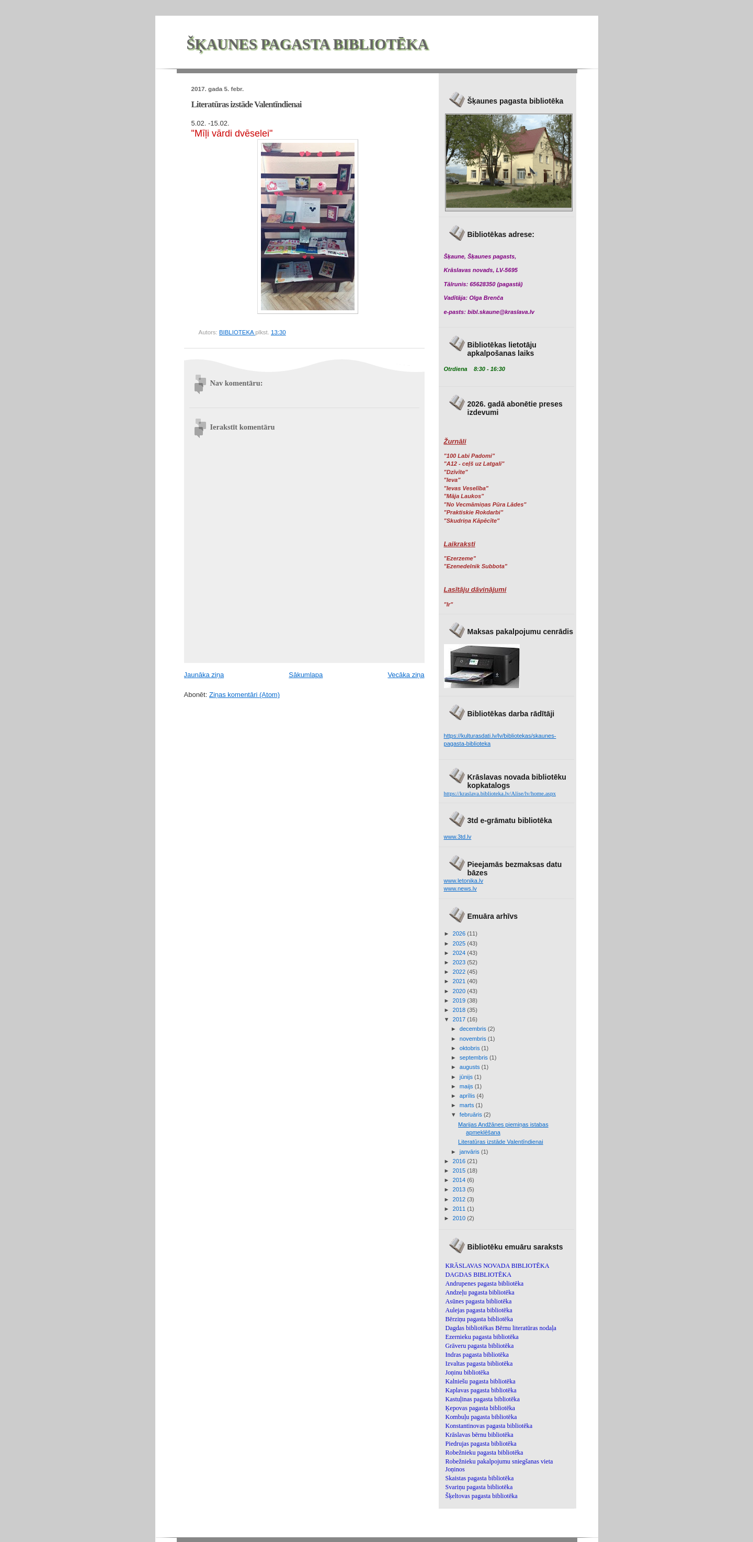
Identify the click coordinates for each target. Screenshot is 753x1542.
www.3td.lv (458, 837)
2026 (460, 933)
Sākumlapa (306, 675)
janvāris (470, 1152)
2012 (460, 1199)
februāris (472, 1114)
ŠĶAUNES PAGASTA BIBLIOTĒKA (308, 44)
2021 (460, 981)
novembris (474, 1038)
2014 (460, 1180)
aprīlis (468, 1096)
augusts (471, 1067)
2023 (460, 962)
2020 (460, 991)
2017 (460, 1019)
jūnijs (467, 1077)
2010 (460, 1218)
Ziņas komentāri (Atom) (244, 695)
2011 (460, 1209)
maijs (467, 1086)
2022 (460, 972)
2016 (460, 1161)
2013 (460, 1189)
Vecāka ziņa (405, 675)
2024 (460, 953)
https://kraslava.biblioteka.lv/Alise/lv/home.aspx (500, 793)
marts (468, 1105)
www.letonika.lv (464, 880)
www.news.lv (460, 888)
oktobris (471, 1048)
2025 (460, 943)
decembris (474, 1029)
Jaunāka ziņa (204, 675)
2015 (460, 1170)
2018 (460, 1010)
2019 (460, 1000)
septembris (474, 1057)
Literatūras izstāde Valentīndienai (500, 1142)
